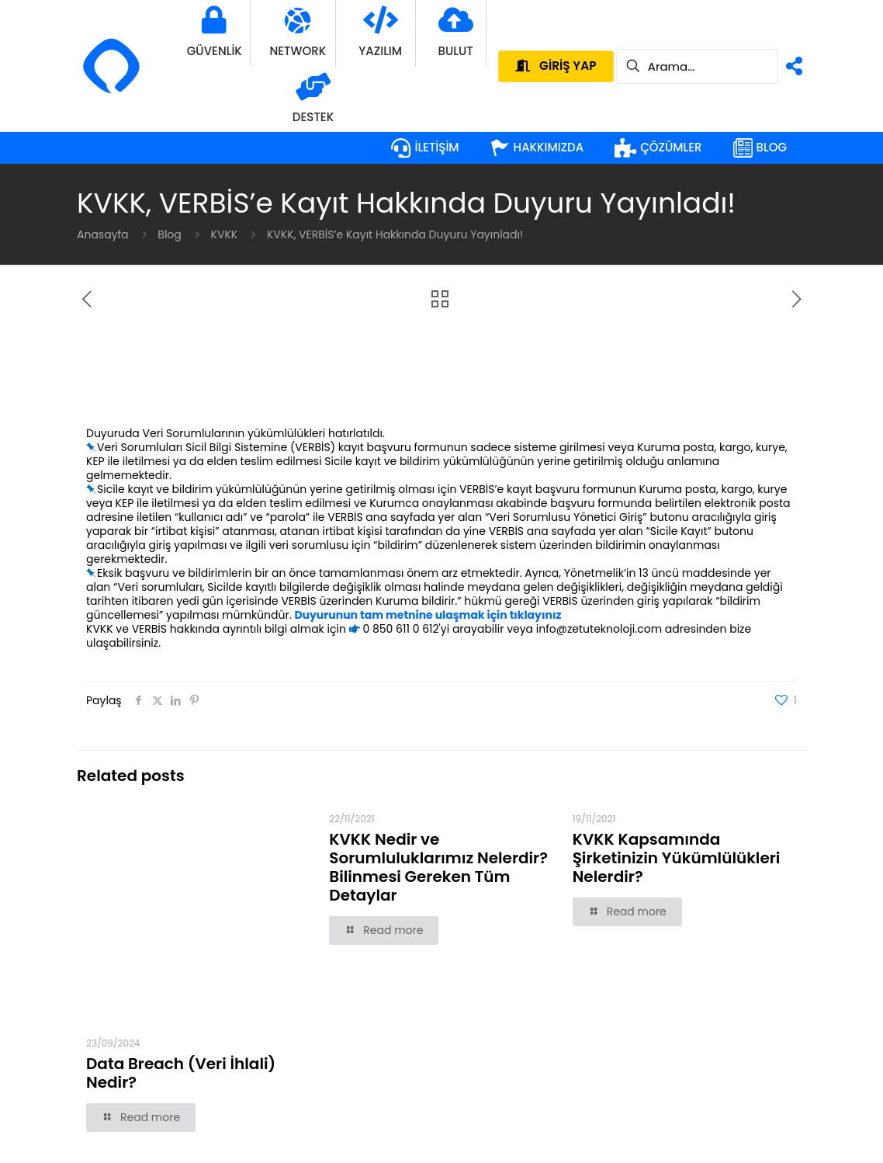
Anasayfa (103, 234)
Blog (169, 234)
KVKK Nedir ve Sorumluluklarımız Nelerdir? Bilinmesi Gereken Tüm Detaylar (438, 867)
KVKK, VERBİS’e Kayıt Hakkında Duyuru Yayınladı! (395, 234)
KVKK (224, 234)
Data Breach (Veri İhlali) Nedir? (180, 1073)
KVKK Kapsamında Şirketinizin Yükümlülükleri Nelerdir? (677, 857)
